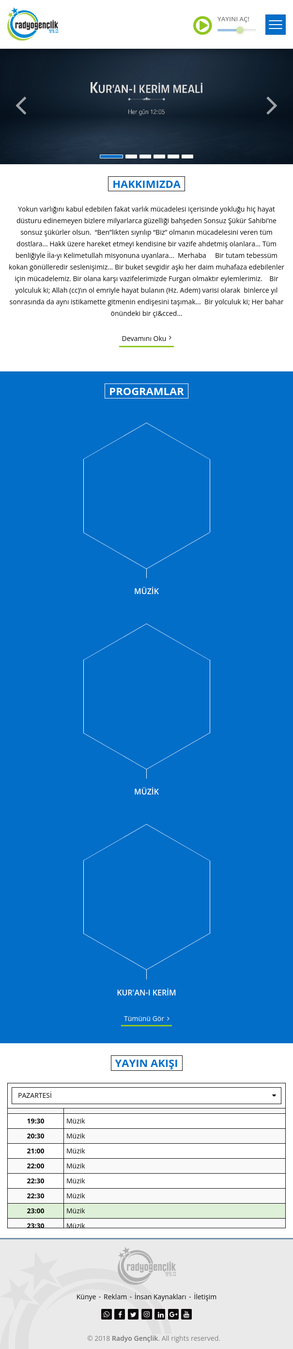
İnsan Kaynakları (160, 1296)
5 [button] (173, 156)
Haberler (80, 1144)
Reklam (115, 1296)
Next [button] (273, 106)
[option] (146, 106)
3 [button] (145, 156)
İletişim (205, 1296)
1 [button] (111, 156)
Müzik (75, 1114)
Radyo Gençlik (135, 1338)
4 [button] (159, 156)
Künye (86, 1296)
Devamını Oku (144, 338)
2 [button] (131, 156)
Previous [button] (19, 106)
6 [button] (187, 156)
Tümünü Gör (144, 1018)
